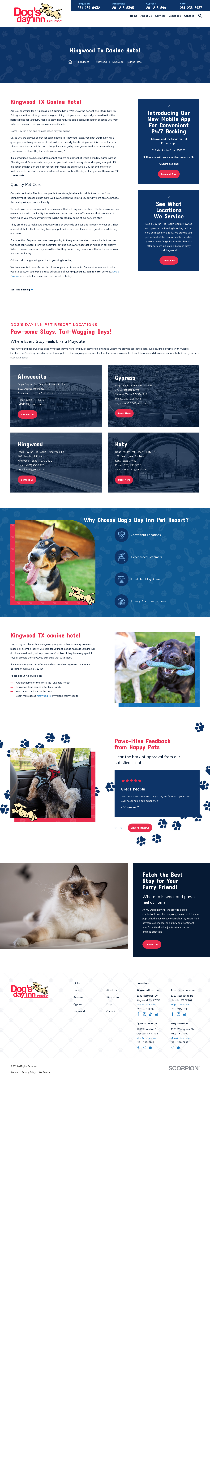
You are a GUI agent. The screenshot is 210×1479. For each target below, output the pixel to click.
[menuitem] (14, 1072)
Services (78, 997)
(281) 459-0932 (145, 1009)
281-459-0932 (88, 8)
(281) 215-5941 (145, 1042)
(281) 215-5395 (179, 1009)
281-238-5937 (191, 8)
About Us (111, 990)
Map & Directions (146, 1004)
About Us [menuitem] (146, 15)
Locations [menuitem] (175, 15)
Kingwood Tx (44, 695)
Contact (110, 1011)
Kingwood (79, 1011)
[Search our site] (200, 16)
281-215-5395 (123, 8)
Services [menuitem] (160, 15)
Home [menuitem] (133, 15)
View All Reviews (140, 827)
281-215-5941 (156, 8)
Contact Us (152, 944)
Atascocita (112, 997)
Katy (109, 1004)
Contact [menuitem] (189, 15)
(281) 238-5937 (179, 1042)
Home (76, 990)
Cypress (78, 1004)
